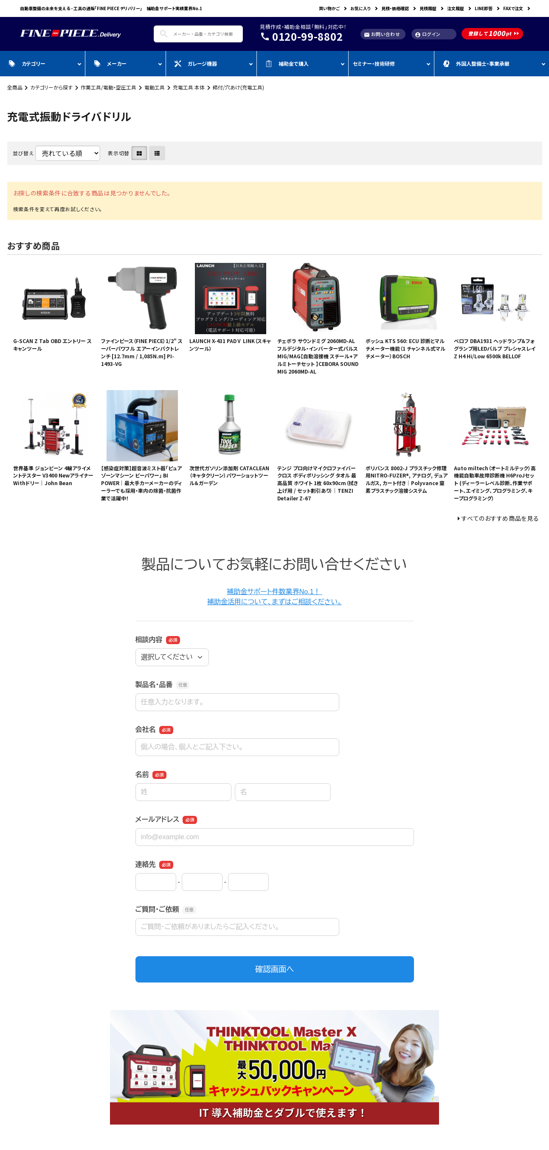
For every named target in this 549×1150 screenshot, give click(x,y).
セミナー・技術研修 (374, 63)
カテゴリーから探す (51, 87)
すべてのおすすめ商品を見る (500, 518)
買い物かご (329, 8)
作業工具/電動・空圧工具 (108, 87)
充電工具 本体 (189, 87)
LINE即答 (484, 8)
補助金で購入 (287, 63)
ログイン (428, 34)
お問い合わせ (382, 34)
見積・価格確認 (395, 8)
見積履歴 (427, 8)
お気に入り (360, 8)
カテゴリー (26, 63)
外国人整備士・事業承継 (476, 63)
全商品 (15, 87)
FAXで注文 (513, 8)
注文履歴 (455, 8)
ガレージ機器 (196, 63)
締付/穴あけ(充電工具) (238, 87)
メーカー (110, 63)
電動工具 (154, 87)
